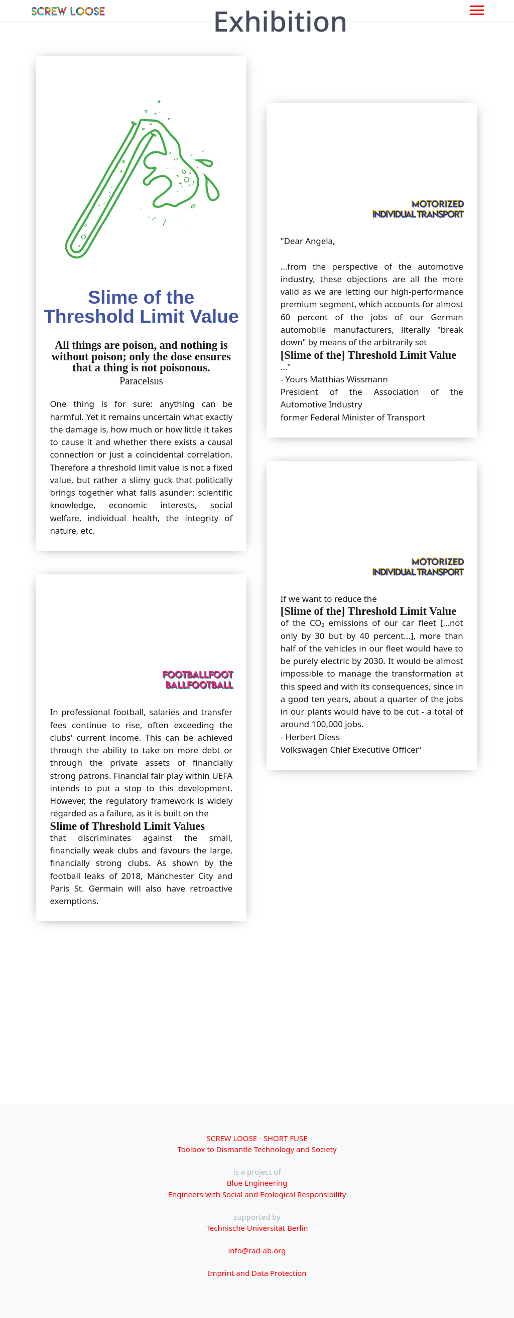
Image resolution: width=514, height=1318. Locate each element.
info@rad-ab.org (257, 1250)
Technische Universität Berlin (257, 1228)
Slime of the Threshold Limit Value (141, 306)
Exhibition (280, 21)
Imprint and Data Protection (256, 1273)
